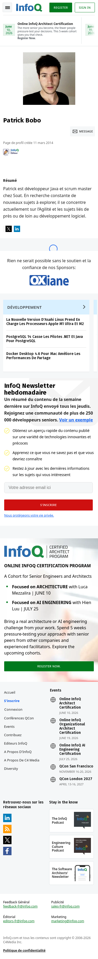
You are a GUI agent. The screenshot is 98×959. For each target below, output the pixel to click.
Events (9, 726)
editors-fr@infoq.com (18, 921)
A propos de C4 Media (21, 760)
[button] (48, 505)
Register (61, 7)
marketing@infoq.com (67, 921)
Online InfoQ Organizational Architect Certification (72, 726)
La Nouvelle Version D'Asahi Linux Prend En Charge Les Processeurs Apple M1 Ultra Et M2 (45, 321)
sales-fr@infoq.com (65, 906)
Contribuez (13, 735)
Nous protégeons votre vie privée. (29, 515)
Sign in (85, 7)
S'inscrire (12, 700)
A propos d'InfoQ (18, 751)
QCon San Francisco (76, 766)
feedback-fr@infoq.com (20, 906)
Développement (24, 307)
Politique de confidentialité (24, 950)
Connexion (13, 709)
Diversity (11, 768)
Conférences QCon (19, 718)
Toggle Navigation (7, 7)
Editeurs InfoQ (15, 743)
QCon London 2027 (75, 779)
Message (86, 131)
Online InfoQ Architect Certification (70, 703)
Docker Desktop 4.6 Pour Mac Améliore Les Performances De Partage (43, 356)
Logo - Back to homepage (29, 7)
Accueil (9, 692)
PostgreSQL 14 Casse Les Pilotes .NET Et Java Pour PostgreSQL (44, 338)
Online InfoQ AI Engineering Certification (72, 749)
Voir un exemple (76, 420)
